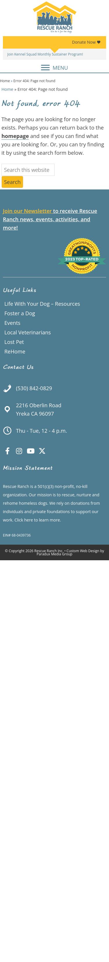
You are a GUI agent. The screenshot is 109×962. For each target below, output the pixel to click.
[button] (7, 451)
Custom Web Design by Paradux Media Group (70, 552)
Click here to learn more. (38, 520)
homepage (15, 135)
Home (5, 80)
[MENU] (54, 68)
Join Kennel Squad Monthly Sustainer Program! (45, 54)
